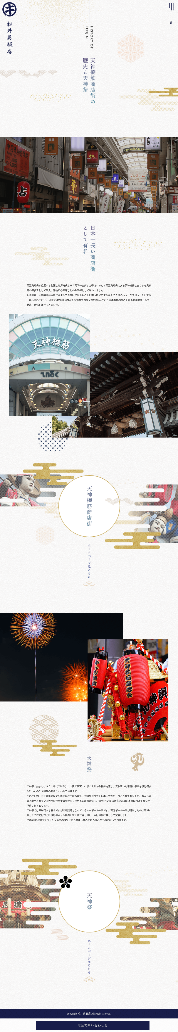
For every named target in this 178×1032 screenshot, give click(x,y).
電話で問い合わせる (92, 1025)
